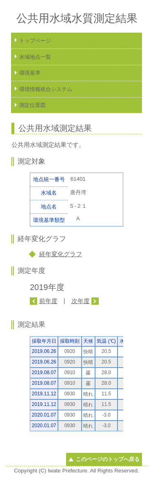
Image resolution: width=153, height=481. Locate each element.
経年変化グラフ (60, 253)
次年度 (80, 300)
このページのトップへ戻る (108, 459)
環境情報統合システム (45, 89)
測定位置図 (32, 105)
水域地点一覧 (35, 57)
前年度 (48, 300)
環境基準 (29, 73)
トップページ (35, 41)
